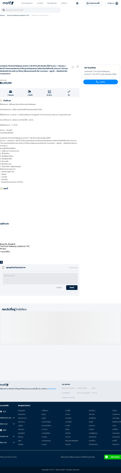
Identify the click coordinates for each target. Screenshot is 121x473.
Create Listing (82, 388)
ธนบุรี (44, 418)
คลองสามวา (22, 418)
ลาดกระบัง (92, 437)
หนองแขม (116, 433)
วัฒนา (114, 410)
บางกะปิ (44, 429)
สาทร (114, 426)
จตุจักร (20, 426)
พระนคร (92, 414)
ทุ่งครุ (44, 414)
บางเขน (44, 437)
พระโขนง (92, 410)
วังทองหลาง (93, 444)
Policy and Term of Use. (8, 457)
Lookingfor (66, 393)
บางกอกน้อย (46, 422)
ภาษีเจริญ (92, 418)
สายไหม (115, 429)
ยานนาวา (92, 426)
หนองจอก (116, 437)
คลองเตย (21, 410)
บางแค (44, 444)
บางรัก (67, 426)
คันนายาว (21, 422)
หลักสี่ (114, 441)
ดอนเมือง (21, 433)
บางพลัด (68, 422)
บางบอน (68, 418)
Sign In (93, 388)
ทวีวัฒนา (45, 410)
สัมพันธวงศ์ (116, 422)
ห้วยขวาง (115, 444)
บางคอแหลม (46, 441)
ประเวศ (67, 437)
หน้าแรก (3, 15)
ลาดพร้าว (92, 441)
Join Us (94, 393)
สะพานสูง (115, 418)
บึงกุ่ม (67, 429)
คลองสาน (21, 414)
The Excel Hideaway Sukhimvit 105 (18, 15)
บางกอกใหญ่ (46, 426)
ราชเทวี (91, 429)
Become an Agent (68, 388)
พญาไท (68, 444)
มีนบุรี (91, 422)
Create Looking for (83, 393)
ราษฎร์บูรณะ (93, 433)
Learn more (52, 389)
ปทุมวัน (68, 433)
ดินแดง (20, 437)
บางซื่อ (67, 410)
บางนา (67, 414)
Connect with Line (68, 397)
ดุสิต (19, 441)
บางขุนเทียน (46, 433)
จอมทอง (21, 429)
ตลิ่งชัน (20, 444)
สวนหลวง (116, 414)
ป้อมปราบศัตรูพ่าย (71, 441)
